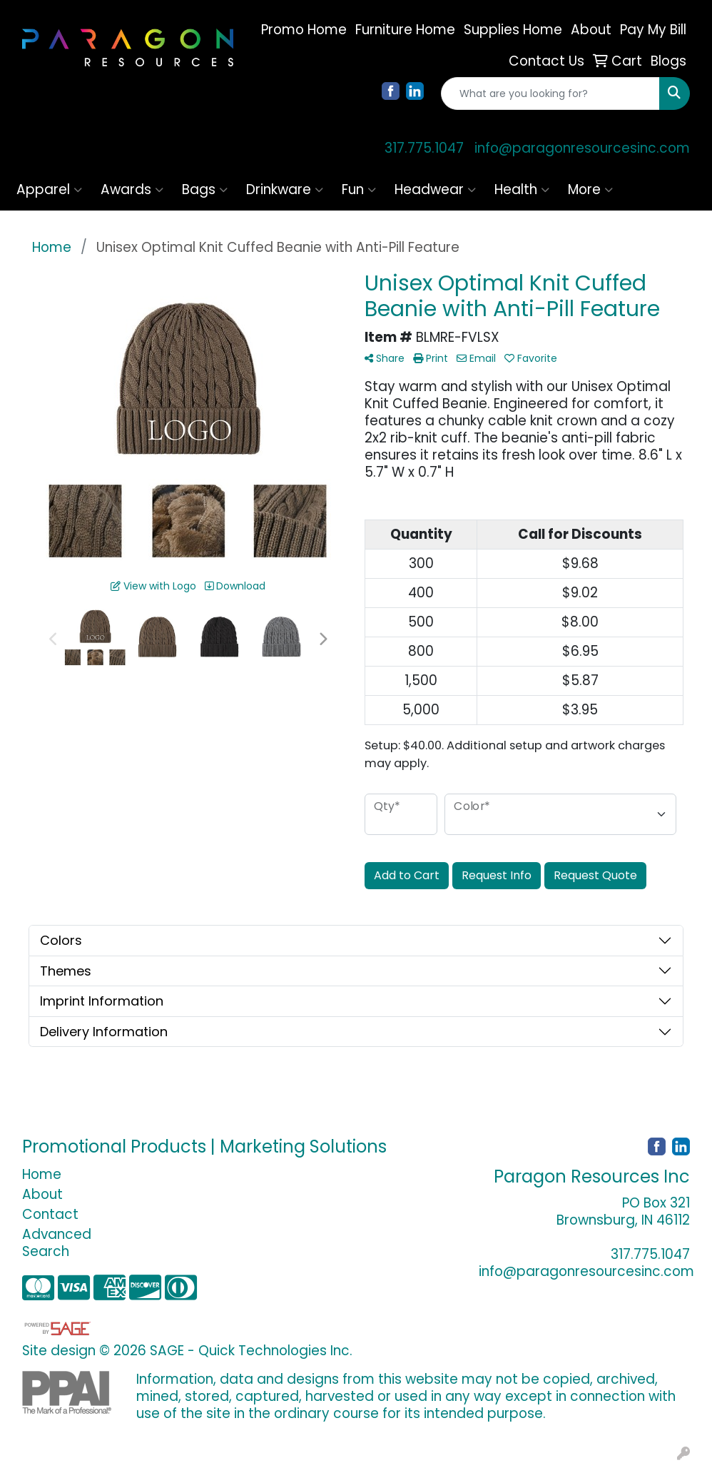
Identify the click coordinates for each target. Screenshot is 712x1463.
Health (521, 189)
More (590, 189)
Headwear (435, 189)
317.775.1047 (424, 148)
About (42, 1194)
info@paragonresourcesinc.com (582, 148)
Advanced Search (56, 1243)
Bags (205, 189)
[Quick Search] (550, 93)
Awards (132, 189)
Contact (50, 1214)
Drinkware (284, 189)
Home (41, 1174)
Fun (359, 189)
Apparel (49, 189)
